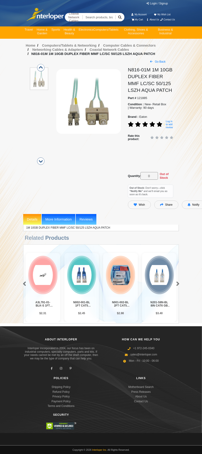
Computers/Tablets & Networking (69, 45)
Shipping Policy (60, 387)
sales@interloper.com (143, 354)
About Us (152, 19)
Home (30, 45)
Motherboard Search (141, 387)
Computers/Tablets (105, 29)
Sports (55, 29)
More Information (58, 219)
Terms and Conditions (60, 406)
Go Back (157, 61)
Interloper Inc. (99, 449)
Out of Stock (164, 175)
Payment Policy (61, 401)
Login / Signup (157, 3)
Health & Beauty (69, 31)
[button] (23, 284)
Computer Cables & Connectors (129, 45)
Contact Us (167, 19)
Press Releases (141, 391)
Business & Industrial (165, 31)
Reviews (86, 219)
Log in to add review (169, 124)
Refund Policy (60, 391)
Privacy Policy (61, 396)
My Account (139, 14)
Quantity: (133, 176)
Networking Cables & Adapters (57, 49)
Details (32, 219)
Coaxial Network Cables (73, 17)
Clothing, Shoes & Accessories (136, 31)
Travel (29, 29)
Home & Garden (42, 31)
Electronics (86, 29)
